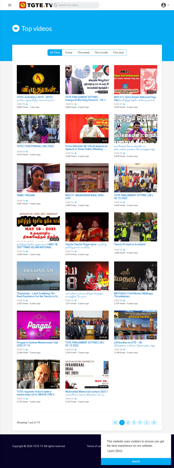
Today (68, 52)
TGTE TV (22, 104)
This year (118, 52)
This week (83, 52)
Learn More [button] (114, 450)
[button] (164, 5)
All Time (55, 52)
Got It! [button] (136, 461)
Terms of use (94, 446)
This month (101, 52)
